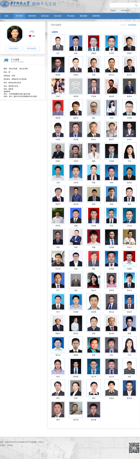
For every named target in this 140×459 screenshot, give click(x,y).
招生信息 (58, 16)
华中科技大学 (126, 10)
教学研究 (32, 16)
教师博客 (96, 16)
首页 (6, 16)
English (113, 10)
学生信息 (70, 16)
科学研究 (19, 16)
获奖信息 (45, 16)
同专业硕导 (31, 49)
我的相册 (83, 16)
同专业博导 (13, 49)
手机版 (10, 445)
